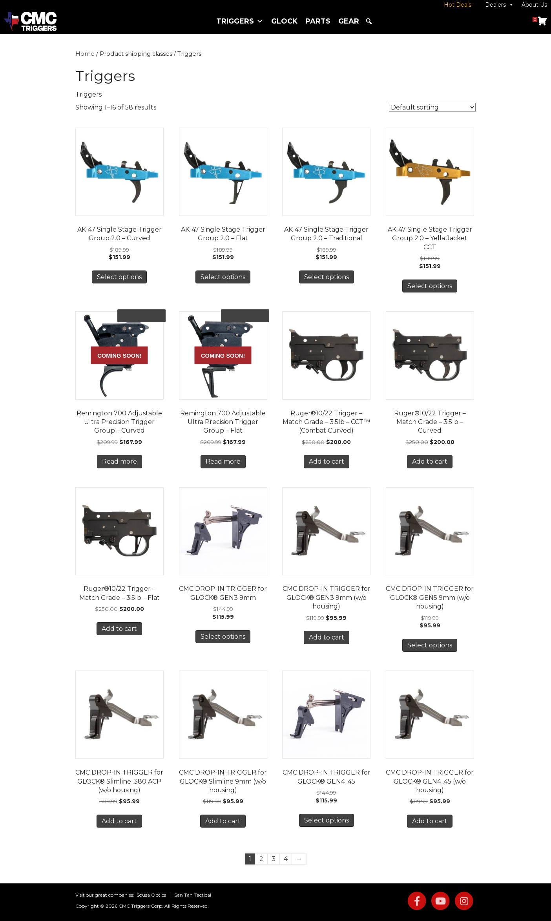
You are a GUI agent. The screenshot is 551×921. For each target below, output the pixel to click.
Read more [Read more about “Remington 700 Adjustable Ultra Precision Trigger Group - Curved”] (119, 461)
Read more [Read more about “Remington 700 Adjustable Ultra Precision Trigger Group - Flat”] (223, 461)
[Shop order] (432, 107)
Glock (284, 21)
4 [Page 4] (286, 859)
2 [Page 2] (261, 859)
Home (85, 53)
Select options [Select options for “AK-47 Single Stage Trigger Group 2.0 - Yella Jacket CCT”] (429, 286)
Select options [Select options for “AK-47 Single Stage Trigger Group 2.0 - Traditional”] (326, 277)
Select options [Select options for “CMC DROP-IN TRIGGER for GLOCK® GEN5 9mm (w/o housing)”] (429, 645)
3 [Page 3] (274, 859)
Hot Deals (457, 4)
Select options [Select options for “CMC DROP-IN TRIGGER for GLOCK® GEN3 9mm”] (223, 636)
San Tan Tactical (192, 895)
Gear (348, 21)
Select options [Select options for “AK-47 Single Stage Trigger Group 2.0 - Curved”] (119, 277)
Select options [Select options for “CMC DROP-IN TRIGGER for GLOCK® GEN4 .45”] (326, 820)
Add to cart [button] (326, 461)
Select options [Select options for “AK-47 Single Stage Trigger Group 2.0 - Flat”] (223, 277)
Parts (317, 21)
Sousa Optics (151, 895)
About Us (534, 4)
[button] (369, 21)
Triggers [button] (239, 21)
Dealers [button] (499, 5)
